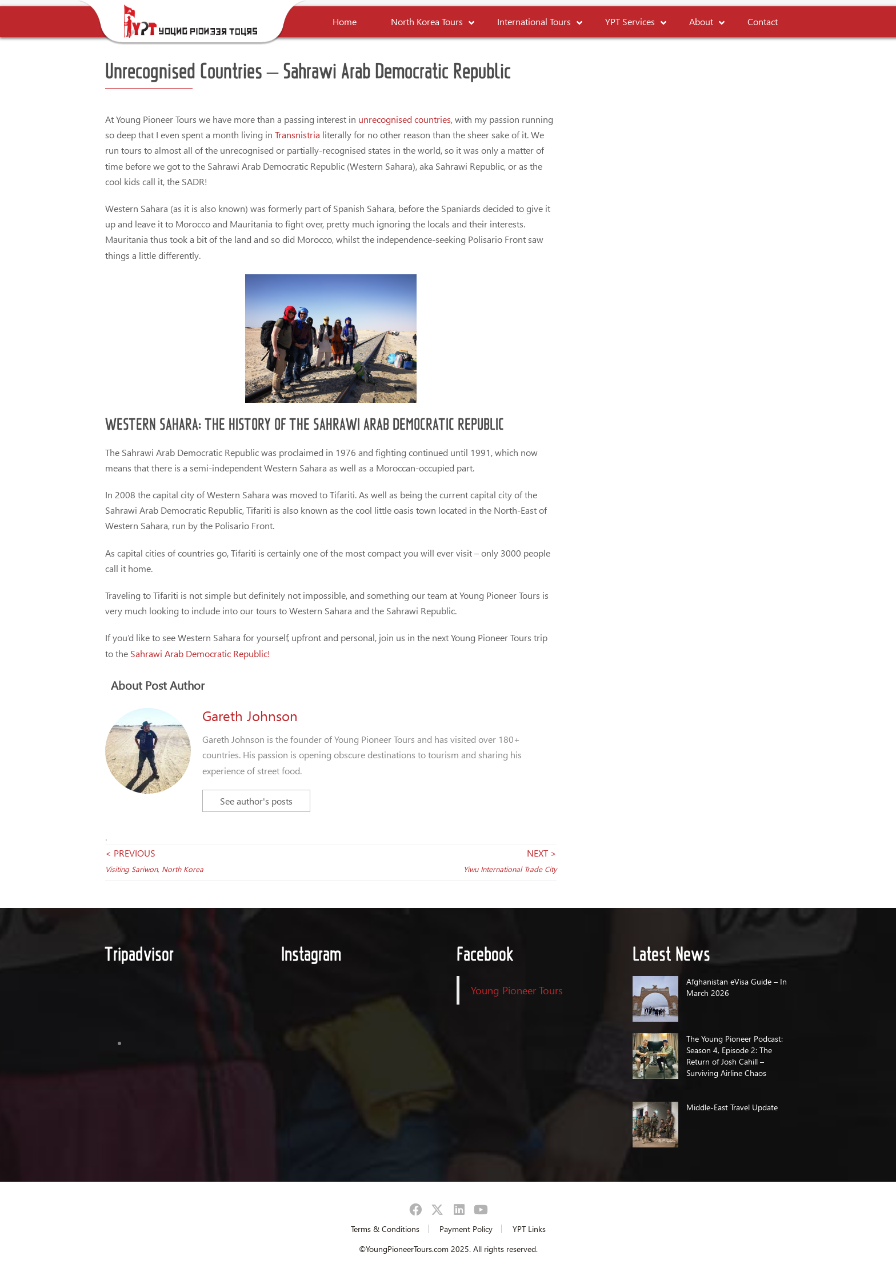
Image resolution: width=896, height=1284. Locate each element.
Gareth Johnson (250, 715)
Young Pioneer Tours (517, 990)
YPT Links (529, 1228)
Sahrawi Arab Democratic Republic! (200, 653)
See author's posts (256, 801)
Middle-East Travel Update (732, 1107)
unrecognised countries (404, 119)
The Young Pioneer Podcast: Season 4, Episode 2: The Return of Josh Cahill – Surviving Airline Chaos (734, 1055)
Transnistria (297, 135)
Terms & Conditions (385, 1228)
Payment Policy (466, 1228)
